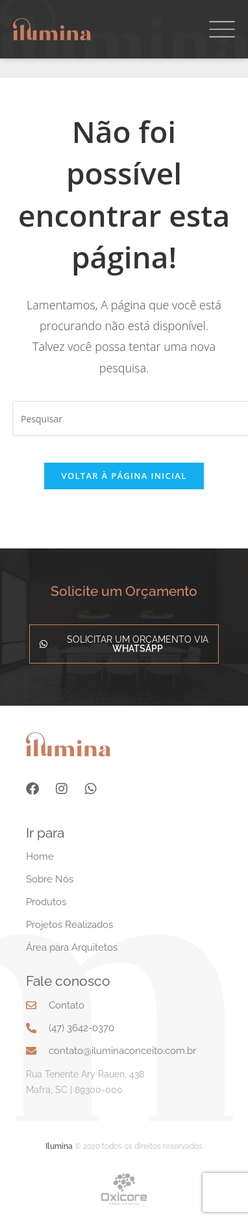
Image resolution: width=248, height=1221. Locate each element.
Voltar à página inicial (123, 476)
